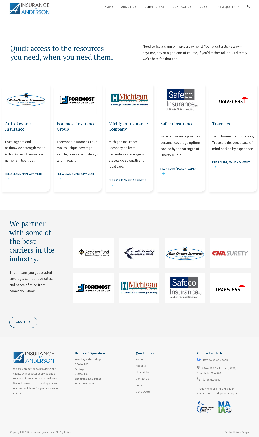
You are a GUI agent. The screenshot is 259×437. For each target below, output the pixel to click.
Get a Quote (225, 7)
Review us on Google (213, 360)
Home (109, 6)
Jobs (203, 6)
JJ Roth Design (241, 432)
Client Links (154, 6)
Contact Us (181, 6)
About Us (128, 6)
